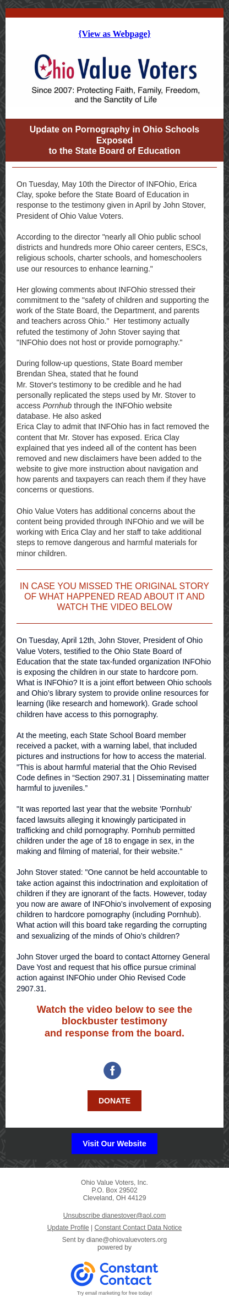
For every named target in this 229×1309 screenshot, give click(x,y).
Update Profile (68, 1228)
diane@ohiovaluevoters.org (126, 1240)
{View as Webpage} (114, 33)
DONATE (114, 1100)
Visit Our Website (114, 1143)
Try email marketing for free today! (114, 1293)
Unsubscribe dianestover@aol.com (114, 1215)
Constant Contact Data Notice (138, 1228)
